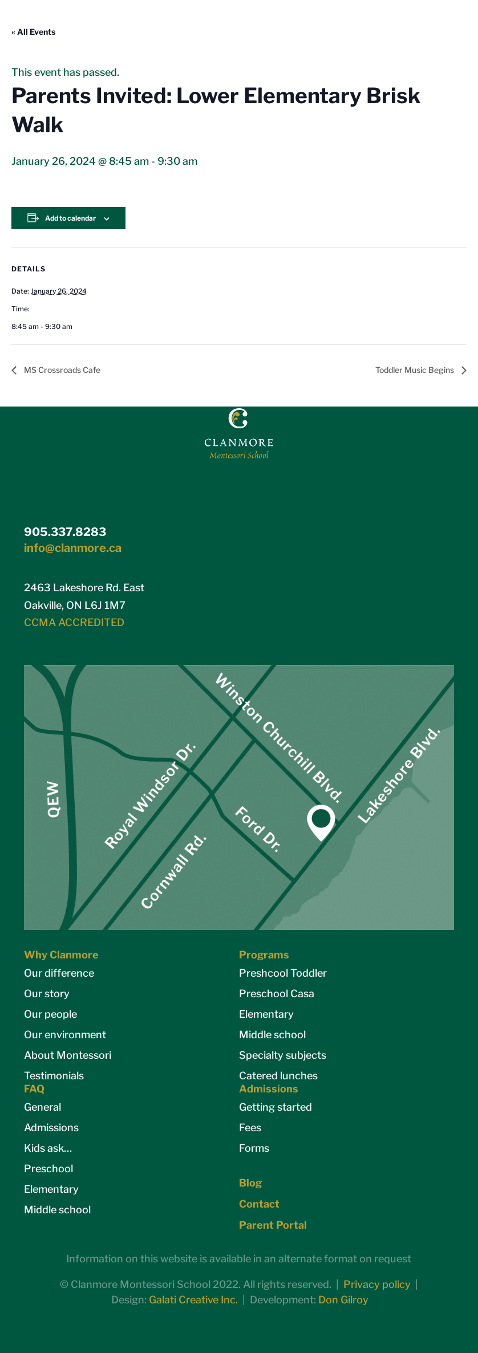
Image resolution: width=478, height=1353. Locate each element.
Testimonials (54, 1076)
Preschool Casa (276, 993)
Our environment (65, 1035)
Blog (250, 1183)
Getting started (275, 1107)
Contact (259, 1204)
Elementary (266, 1014)
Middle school (272, 1035)
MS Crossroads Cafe (61, 370)
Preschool (48, 1169)
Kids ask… (48, 1148)
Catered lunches (278, 1076)
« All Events (33, 31)
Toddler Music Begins (415, 370)
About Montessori (67, 1055)
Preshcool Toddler (283, 973)
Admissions (51, 1127)
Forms (254, 1148)
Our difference (59, 973)
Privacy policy (377, 1284)
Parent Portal (273, 1225)
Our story (47, 993)
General (42, 1107)
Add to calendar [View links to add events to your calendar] (70, 218)
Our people (50, 1014)
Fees (250, 1127)
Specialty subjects (282, 1055)
